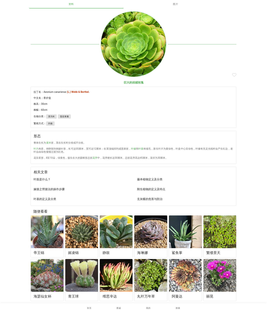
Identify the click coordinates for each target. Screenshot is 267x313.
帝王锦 (39, 253)
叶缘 (133, 148)
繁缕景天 (213, 253)
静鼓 (106, 253)
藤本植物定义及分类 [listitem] (149, 179)
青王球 (73, 296)
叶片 (36, 148)
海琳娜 (142, 253)
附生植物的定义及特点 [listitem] (151, 189)
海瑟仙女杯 (42, 296)
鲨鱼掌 (177, 253)
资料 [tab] (81, 4)
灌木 (48, 142)
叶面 (141, 148)
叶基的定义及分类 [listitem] (45, 199)
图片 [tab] (186, 4)
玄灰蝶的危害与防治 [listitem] (149, 199)
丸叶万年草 (146, 296)
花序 (94, 157)
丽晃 (209, 296)
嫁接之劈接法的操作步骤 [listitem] (49, 189)
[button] (119, 308)
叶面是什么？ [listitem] (42, 179)
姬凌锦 (73, 253)
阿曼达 (177, 296)
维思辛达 (110, 296)
